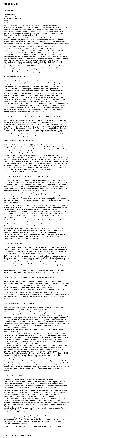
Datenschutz (26, 435)
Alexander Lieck (11, 4)
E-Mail (6, 22)
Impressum (15, 435)
